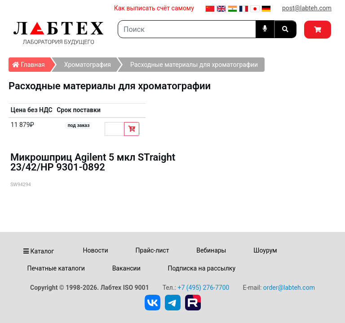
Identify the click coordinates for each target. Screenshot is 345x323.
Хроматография (87, 64)
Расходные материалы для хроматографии (194, 64)
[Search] (187, 29)
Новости (95, 250)
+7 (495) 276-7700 (203, 287)
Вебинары (211, 250)
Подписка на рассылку (202, 268)
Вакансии (126, 268)
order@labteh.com (289, 287)
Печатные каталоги (55, 268)
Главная (31, 62)
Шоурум (265, 250)
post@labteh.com (307, 8)
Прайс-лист (152, 250)
